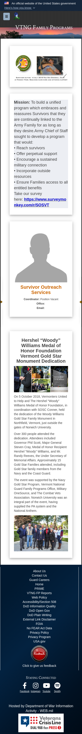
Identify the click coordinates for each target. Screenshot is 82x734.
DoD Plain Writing (39, 615)
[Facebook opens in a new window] (24, 687)
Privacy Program (39, 637)
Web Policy (39, 597)
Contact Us (39, 575)
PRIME (39, 588)
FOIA (39, 624)
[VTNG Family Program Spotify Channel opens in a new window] (57, 687)
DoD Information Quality (39, 606)
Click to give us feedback (39, 665)
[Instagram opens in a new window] (35, 687)
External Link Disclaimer (39, 619)
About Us (39, 571)
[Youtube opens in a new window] (46, 687)
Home (39, 584)
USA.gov (39, 641)
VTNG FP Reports (39, 593)
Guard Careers (39, 580)
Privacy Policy (39, 632)
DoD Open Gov (39, 610)
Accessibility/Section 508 (39, 602)
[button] (20, 8)
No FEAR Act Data (39, 628)
